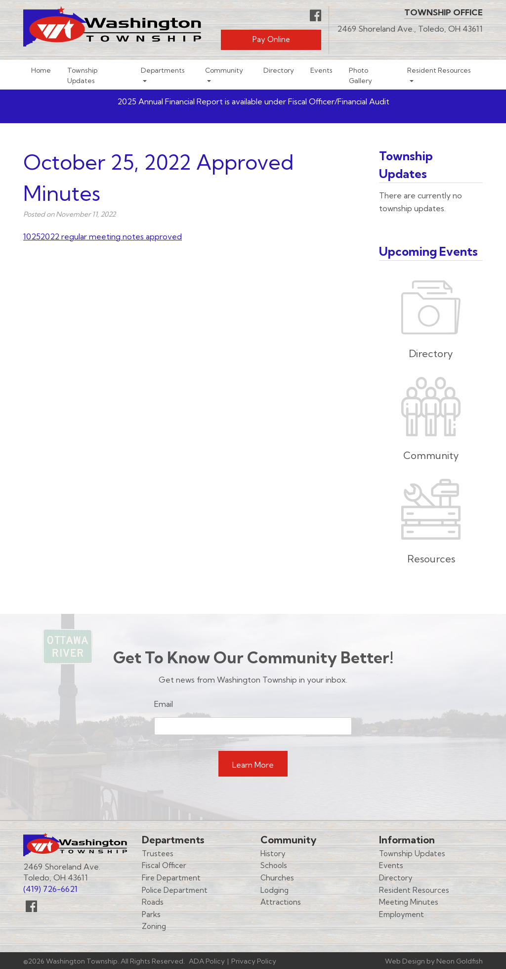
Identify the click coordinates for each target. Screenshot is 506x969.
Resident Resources (439, 70)
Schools (273, 865)
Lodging (274, 890)
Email (163, 704)
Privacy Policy (253, 961)
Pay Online (271, 39)
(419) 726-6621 (50, 889)
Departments (163, 70)
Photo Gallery (360, 75)
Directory (278, 70)
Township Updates (82, 75)
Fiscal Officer (164, 865)
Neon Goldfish (459, 961)
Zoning (154, 926)
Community (224, 70)
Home (41, 70)
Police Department (175, 890)
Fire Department (171, 877)
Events (321, 70)
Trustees (157, 853)
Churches (277, 877)
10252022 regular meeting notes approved (102, 236)
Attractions (280, 902)
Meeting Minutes (408, 902)
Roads (153, 902)
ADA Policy (207, 961)
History (273, 853)
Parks (151, 914)
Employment (401, 914)
